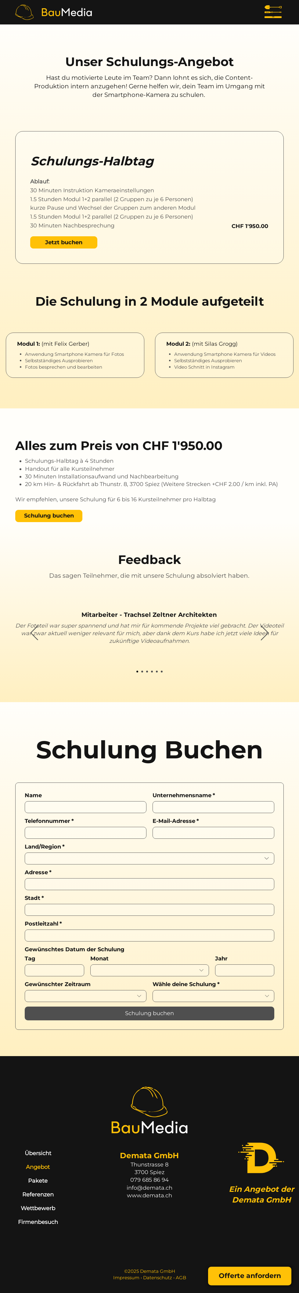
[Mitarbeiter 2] (142, 671)
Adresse (38, 872)
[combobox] (149, 858)
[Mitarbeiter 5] (157, 671)
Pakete (38, 1180)
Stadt (34, 898)
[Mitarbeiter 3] (147, 671)
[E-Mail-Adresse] (211, 832)
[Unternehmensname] (211, 807)
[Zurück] (34, 633)
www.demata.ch (149, 1195)
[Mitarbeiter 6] (162, 671)
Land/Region (45, 846)
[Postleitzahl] (147, 935)
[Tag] (52, 970)
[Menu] (273, 12)
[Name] (83, 807)
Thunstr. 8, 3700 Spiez (130, 484)
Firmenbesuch (38, 1222)
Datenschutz (157, 1277)
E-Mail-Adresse (176, 821)
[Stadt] (147, 909)
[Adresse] (147, 884)
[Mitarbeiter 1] (137, 671)
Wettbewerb (38, 1208)
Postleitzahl (43, 923)
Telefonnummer (49, 821)
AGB (181, 1277)
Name (33, 795)
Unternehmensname (184, 795)
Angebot (38, 1167)
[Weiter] (264, 633)
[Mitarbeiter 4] (152, 671)
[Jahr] (243, 970)
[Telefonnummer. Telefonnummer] (83, 832)
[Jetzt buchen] (63, 242)
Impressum (127, 1277)
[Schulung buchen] (48, 516)
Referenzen (38, 1194)
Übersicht (38, 1153)
